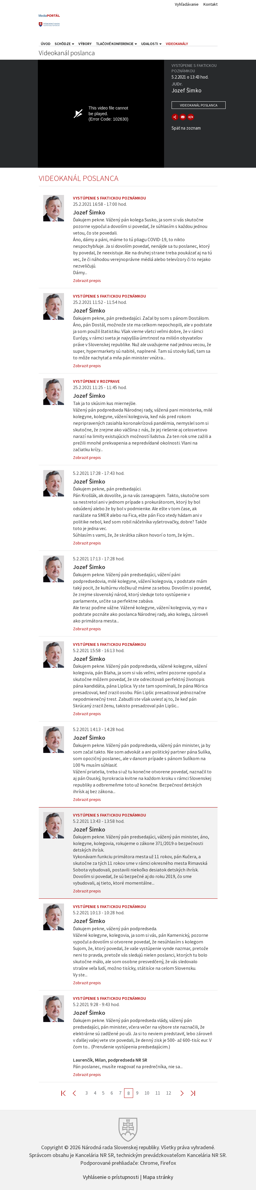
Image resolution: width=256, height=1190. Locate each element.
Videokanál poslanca (199, 105)
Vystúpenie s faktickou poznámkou (109, 198)
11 (157, 1093)
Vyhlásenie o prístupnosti (111, 1177)
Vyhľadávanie (187, 4)
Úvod (45, 43)
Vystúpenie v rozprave (96, 381)
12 (168, 1093)
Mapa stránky (158, 1177)
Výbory (85, 43)
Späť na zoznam (186, 128)
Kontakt (210, 4)
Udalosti (151, 43)
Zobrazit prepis (87, 280)
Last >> (189, 1093)
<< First (67, 1093)
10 (147, 1093)
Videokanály (177, 43)
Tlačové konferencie (116, 43)
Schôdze (64, 43)
